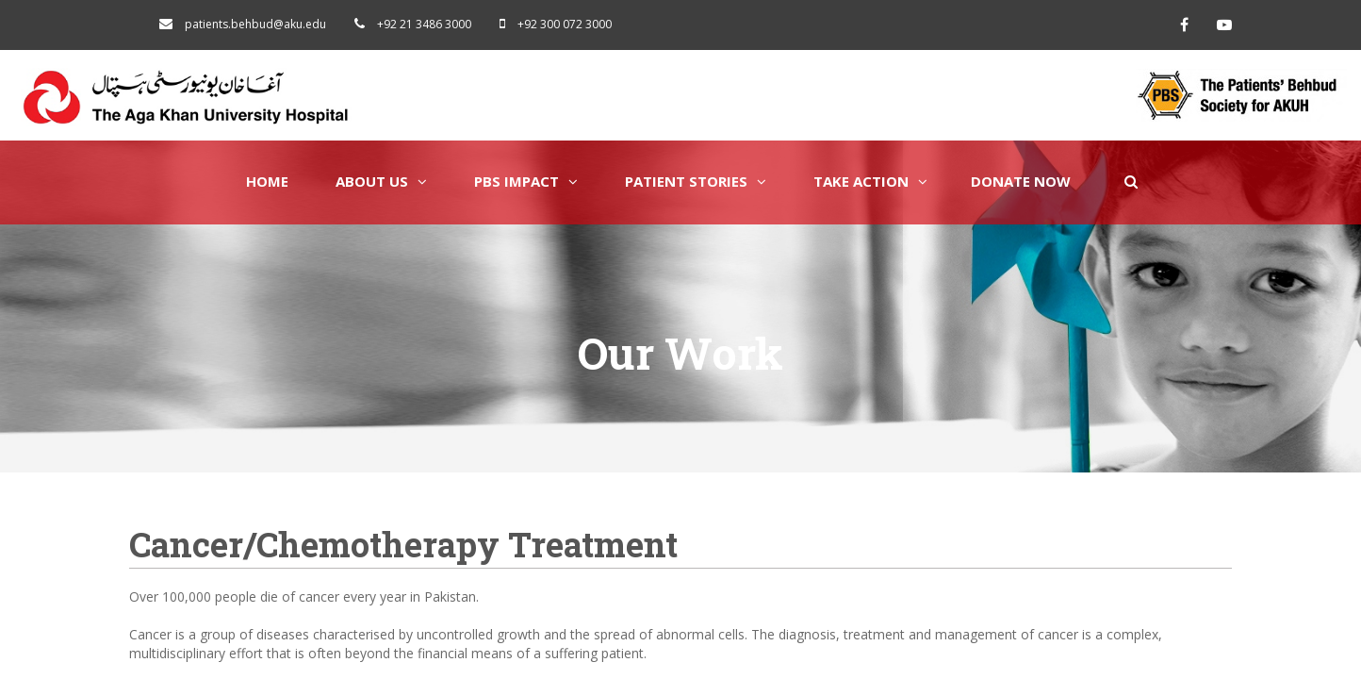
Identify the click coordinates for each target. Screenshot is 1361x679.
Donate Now (1021, 181)
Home (267, 181)
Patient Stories (695, 181)
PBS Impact (526, 181)
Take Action (870, 181)
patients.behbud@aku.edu (255, 24)
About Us (381, 181)
